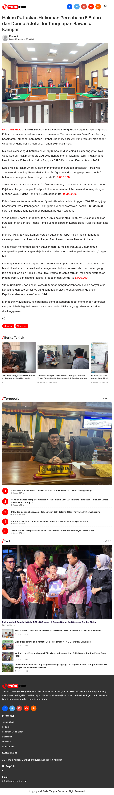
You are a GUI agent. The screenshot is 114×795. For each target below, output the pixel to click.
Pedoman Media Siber (12, 732)
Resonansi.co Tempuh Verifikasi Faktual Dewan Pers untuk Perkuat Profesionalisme (58, 630)
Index (107, 398)
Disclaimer (7, 737)
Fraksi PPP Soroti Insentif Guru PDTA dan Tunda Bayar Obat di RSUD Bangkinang (51, 490)
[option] (28, 364)
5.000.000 (63, 177)
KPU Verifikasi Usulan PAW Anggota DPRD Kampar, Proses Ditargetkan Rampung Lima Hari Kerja (80, 377)
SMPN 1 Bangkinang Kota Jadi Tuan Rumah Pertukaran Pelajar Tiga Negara (23, 377)
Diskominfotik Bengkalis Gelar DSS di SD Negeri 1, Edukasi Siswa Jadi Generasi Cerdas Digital (49, 622)
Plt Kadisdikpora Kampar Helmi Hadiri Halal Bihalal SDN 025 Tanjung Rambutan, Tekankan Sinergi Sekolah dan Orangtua (60, 501)
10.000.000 (69, 193)
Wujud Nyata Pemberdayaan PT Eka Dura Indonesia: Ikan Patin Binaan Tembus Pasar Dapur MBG (61, 654)
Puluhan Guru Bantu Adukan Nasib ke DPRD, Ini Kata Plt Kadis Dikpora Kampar (50, 521)
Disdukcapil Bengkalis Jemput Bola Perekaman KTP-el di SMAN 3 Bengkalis (53, 641)
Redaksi (13, 36)
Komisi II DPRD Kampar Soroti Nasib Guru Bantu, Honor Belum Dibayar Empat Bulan (52, 530)
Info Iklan (6, 742)
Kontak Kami (8, 747)
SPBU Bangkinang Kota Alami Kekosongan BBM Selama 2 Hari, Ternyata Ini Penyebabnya (55, 511)
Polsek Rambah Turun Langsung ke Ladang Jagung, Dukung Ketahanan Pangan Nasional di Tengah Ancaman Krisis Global (61, 666)
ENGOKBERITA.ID (12, 129)
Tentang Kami (8, 722)
